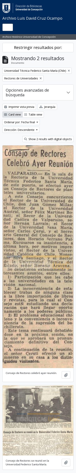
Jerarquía (47, 107)
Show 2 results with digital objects (48, 139)
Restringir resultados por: (38, 47)
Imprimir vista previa (19, 107)
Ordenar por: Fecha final (20, 122)
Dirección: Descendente (19, 130)
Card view (12, 114)
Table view (33, 114)
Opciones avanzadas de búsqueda (27, 92)
